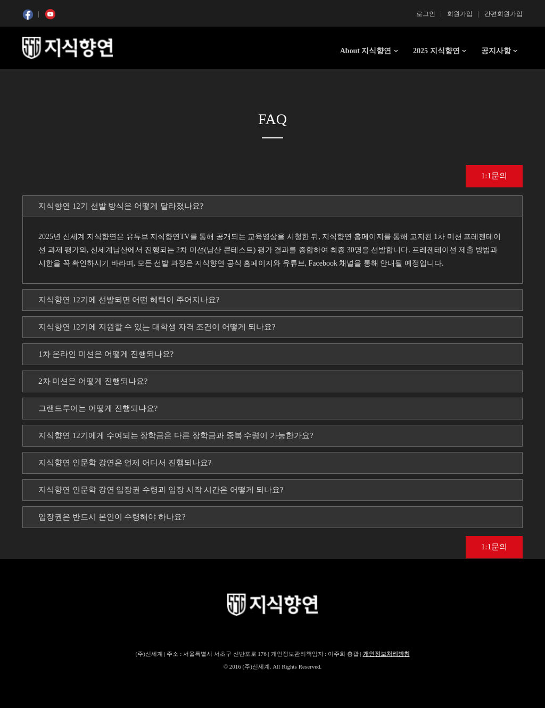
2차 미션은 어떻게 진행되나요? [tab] (92, 381)
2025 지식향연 (436, 51)
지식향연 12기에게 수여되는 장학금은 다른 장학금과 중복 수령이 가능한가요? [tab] (175, 435)
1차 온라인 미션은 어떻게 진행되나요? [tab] (106, 354)
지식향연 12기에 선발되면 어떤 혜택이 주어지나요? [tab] (128, 299)
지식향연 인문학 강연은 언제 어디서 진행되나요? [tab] (124, 462)
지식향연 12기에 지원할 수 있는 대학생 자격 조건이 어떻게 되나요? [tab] (156, 327)
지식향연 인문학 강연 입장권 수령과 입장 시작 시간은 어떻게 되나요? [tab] (160, 489)
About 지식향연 (366, 51)
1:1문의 (494, 175)
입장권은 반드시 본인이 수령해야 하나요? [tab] (112, 517)
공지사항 (496, 51)
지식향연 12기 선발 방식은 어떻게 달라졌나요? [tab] (120, 206)
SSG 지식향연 (67, 48)
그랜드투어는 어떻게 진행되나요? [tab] (98, 408)
